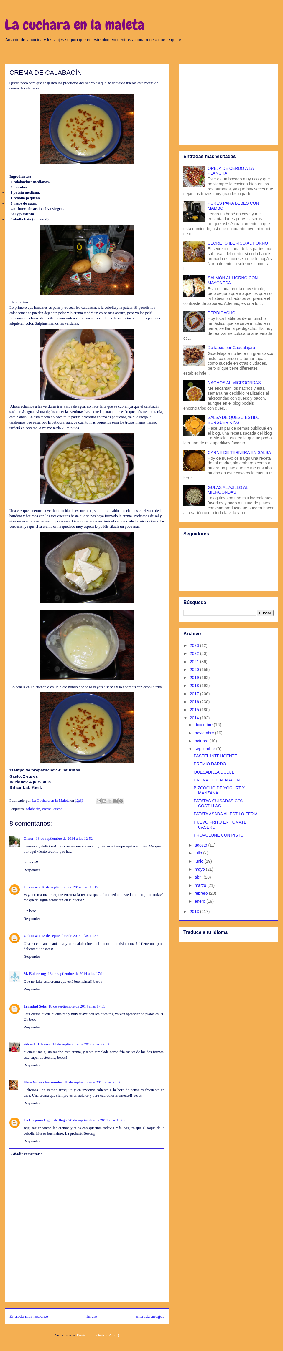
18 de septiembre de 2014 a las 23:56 (92, 1082)
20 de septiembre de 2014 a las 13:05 (96, 1120)
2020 (195, 669)
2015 (195, 709)
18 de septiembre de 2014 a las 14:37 (69, 935)
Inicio (91, 1316)
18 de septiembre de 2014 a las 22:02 (80, 1044)
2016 (195, 701)
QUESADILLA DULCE (214, 772)
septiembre (205, 748)
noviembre (205, 733)
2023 (195, 645)
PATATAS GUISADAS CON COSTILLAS (219, 803)
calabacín (33, 808)
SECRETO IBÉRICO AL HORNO (238, 243)
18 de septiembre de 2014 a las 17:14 (76, 973)
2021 (195, 661)
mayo (200, 869)
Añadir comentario (27, 1153)
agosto (201, 845)
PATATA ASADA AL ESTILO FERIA (226, 813)
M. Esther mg (35, 973)
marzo (201, 885)
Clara (29, 838)
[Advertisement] (228, 103)
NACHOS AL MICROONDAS (234, 382)
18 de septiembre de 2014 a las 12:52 (64, 838)
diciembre (204, 724)
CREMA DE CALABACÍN (217, 780)
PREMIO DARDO (210, 763)
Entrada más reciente (28, 1316)
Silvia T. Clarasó (37, 1044)
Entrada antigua (150, 1316)
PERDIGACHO (222, 313)
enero (200, 901)
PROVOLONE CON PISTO (218, 835)
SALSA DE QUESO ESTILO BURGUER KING (234, 420)
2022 (195, 653)
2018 (195, 685)
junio (199, 861)
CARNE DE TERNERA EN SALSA (239, 452)
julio (199, 853)
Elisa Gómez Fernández (43, 1082)
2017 (195, 693)
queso (57, 808)
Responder (32, 870)
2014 (195, 718)
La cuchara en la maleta (75, 24)
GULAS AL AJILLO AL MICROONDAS (228, 490)
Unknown (32, 887)
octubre (202, 740)
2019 (195, 677)
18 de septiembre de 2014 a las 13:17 (69, 887)
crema (47, 808)
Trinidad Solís (35, 1006)
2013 (195, 911)
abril (199, 877)
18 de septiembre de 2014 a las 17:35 (76, 1006)
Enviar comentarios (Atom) (98, 1335)
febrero (202, 893)
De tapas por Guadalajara (231, 347)
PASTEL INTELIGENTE (215, 755)
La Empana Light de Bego (45, 1120)
